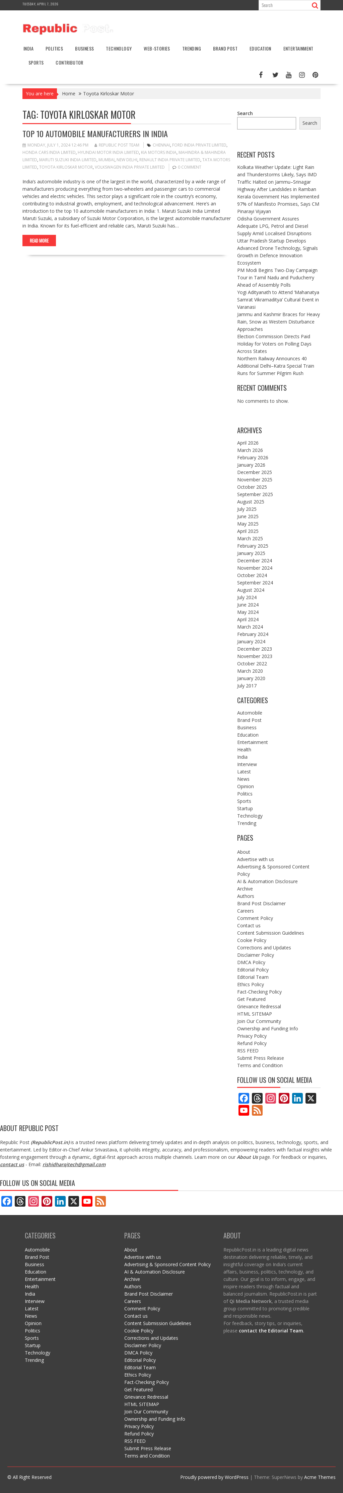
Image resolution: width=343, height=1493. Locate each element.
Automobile (249, 713)
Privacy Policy (252, 1036)
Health (244, 749)
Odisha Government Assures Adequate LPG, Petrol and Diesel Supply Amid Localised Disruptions (274, 226)
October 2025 (252, 487)
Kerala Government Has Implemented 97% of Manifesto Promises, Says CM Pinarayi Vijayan (278, 203)
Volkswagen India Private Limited (130, 167)
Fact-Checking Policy (259, 992)
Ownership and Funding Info (267, 1028)
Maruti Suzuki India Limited (67, 160)
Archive (245, 888)
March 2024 (250, 627)
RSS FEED (248, 1050)
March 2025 (250, 538)
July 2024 (247, 597)
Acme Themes (320, 1477)
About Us (247, 1157)
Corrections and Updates (264, 947)
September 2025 (255, 494)
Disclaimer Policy (255, 955)
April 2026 (248, 443)
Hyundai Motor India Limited (108, 152)
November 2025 (254, 479)
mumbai (106, 160)
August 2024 (250, 590)
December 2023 (254, 649)
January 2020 (251, 678)
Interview (247, 764)
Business (84, 48)
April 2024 (248, 619)
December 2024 (254, 560)
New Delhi (127, 160)
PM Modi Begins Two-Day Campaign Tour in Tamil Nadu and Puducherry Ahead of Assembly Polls (277, 277)
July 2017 (247, 685)
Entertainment (298, 48)
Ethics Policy (250, 984)
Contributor (69, 62)
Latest (244, 771)
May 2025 (248, 524)
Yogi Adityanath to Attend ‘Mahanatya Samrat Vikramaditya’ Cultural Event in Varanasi (278, 299)
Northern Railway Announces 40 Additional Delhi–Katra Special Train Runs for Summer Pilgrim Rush (275, 365)
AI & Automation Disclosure (267, 881)
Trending (191, 48)
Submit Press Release (260, 1058)
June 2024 (248, 604)
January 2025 (251, 553)
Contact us (249, 925)
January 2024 (251, 641)
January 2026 (251, 465)
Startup (245, 808)
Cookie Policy (251, 940)
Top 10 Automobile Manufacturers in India (95, 133)
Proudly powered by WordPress (214, 1477)
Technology (119, 48)
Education (260, 48)
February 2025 (252, 546)
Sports (36, 62)
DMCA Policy (251, 962)
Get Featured (251, 999)
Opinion (245, 786)
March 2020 (250, 671)
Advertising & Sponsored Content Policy (167, 1264)
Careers (245, 911)
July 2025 (247, 509)
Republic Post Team (116, 145)
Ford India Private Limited (199, 145)
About (243, 852)
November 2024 (254, 568)
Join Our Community (259, 1021)
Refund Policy (252, 1043)
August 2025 (250, 501)
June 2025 (248, 516)
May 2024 (248, 612)
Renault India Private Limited (169, 160)
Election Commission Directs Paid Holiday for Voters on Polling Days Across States (274, 343)
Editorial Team (253, 977)
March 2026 (250, 450)
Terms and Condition (260, 1065)
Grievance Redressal (259, 1006)
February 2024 (252, 634)
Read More (39, 240)
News (243, 779)
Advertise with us (255, 859)
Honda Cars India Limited (49, 152)
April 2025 (248, 531)
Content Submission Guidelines (270, 933)
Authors (245, 896)
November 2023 (254, 656)
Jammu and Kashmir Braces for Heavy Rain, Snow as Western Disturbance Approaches (278, 321)
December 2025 (254, 472)
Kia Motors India (159, 152)
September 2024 (255, 582)
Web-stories (157, 48)
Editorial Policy (253, 969)
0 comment (189, 167)
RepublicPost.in (50, 1142)
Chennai (161, 145)
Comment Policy (255, 918)
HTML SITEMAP (254, 1014)
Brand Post (225, 48)
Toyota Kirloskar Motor (66, 167)
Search (245, 113)
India (28, 48)
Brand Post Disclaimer (261, 903)
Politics (54, 48)
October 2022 (252, 663)
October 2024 (252, 575)
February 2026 (252, 457)
